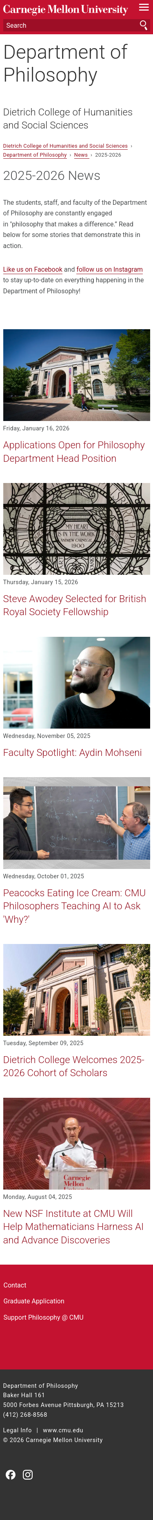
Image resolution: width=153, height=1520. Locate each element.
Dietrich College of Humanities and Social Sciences (68, 118)
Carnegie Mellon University (65, 10)
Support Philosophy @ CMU (44, 1317)
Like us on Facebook (32, 269)
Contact (15, 1285)
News (81, 155)
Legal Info (17, 1430)
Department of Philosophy (65, 63)
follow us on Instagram (109, 269)
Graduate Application (34, 1301)
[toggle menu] (144, 9)
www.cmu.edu (63, 1430)
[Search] (76, 25)
